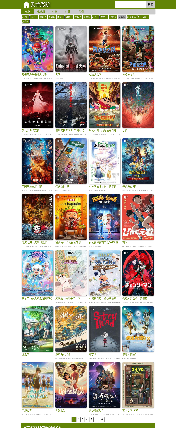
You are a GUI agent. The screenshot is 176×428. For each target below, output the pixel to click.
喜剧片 (43, 17)
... (96, 419)
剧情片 (60, 17)
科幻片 (34, 17)
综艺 (67, 11)
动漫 (54, 11)
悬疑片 (104, 17)
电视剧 (41, 11)
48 (101, 419)
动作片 (25, 17)
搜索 (150, 4)
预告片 (25, 21)
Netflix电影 (143, 17)
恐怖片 (86, 17)
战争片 (78, 17)
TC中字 (27, 29)
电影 (27, 11)
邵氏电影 (131, 17)
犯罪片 (95, 17)
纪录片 (113, 17)
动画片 (121, 17)
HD (92, 85)
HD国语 (61, 29)
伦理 (81, 11)
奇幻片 (52, 17)
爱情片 (69, 17)
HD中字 (94, 29)
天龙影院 (40, 4)
